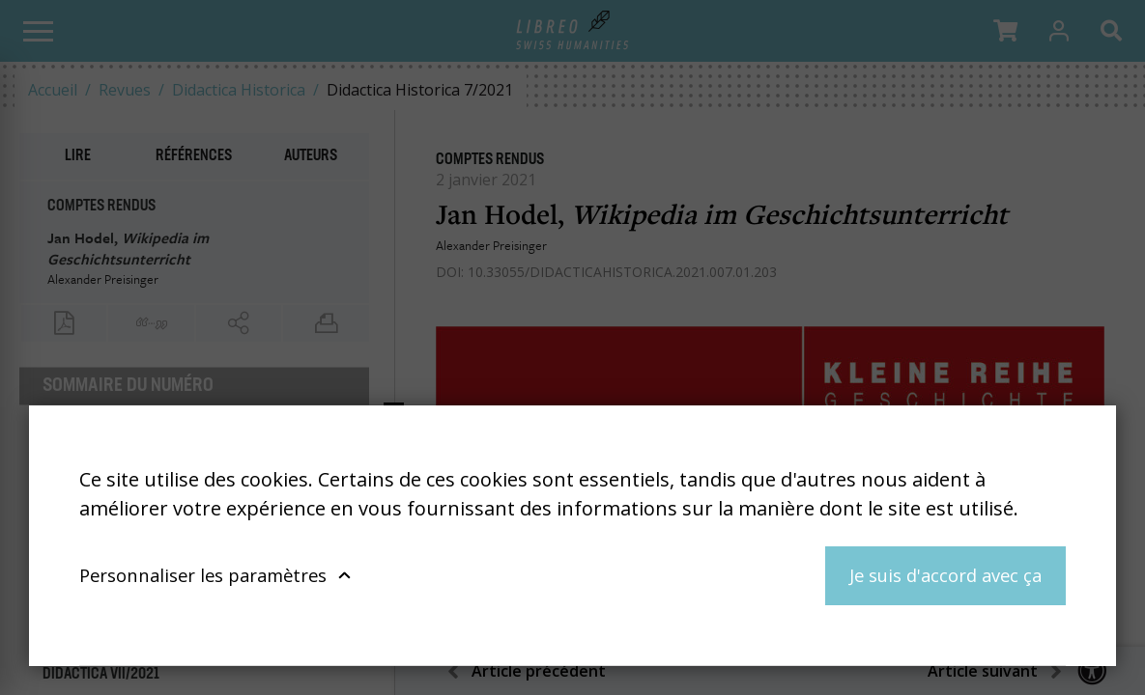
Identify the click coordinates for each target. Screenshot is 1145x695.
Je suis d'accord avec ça (945, 575)
